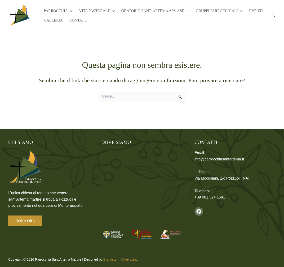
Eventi (252, 11)
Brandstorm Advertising (120, 259)
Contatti (77, 20)
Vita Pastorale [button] (95, 10)
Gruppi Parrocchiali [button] (215, 10)
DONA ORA (25, 221)
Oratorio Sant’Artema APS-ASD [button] (153, 10)
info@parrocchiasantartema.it (219, 159)
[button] (69, 10)
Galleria (52, 20)
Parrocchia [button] (57, 10)
